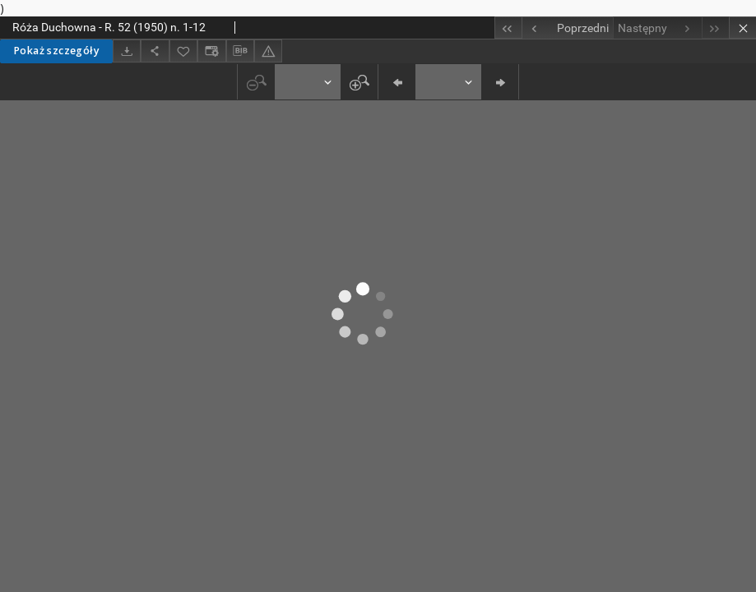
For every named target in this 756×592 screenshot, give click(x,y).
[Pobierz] (127, 50)
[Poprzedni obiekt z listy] (567, 27)
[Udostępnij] (155, 50)
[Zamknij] (742, 27)
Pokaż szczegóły (56, 51)
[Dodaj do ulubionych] (183, 50)
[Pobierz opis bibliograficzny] (240, 50)
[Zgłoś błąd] (268, 50)
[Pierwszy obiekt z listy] (508, 27)
